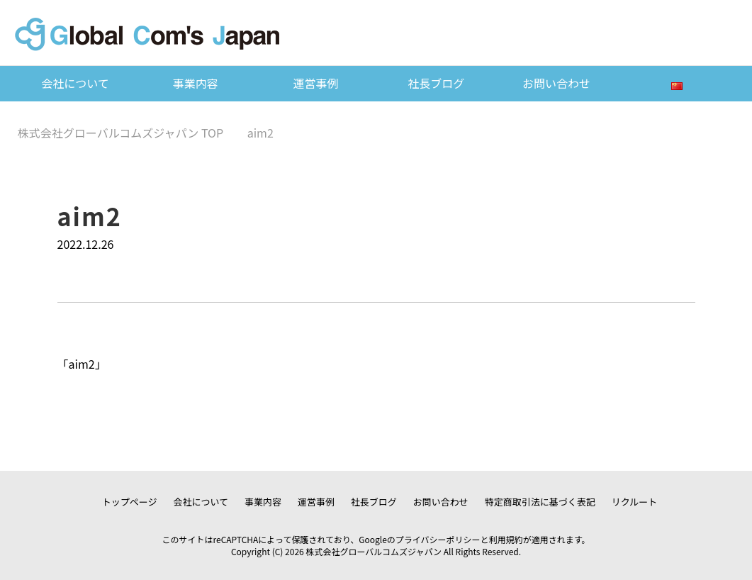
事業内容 (195, 82)
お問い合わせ (556, 82)
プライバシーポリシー (438, 539)
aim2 (82, 363)
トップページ (129, 501)
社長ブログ (436, 82)
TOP (120, 132)
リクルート (635, 501)
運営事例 (316, 82)
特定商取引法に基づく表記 (540, 501)
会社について (75, 82)
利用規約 (506, 539)
